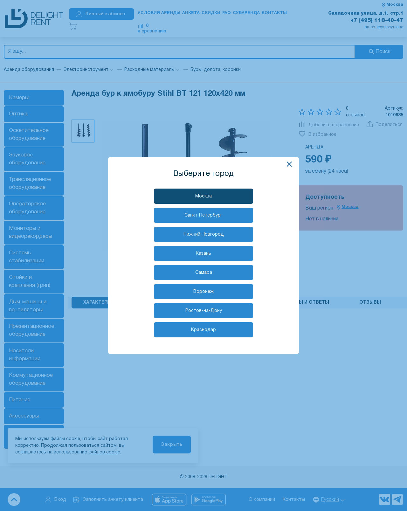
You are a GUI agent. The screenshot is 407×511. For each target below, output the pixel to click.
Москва (203, 196)
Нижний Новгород (203, 234)
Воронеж (203, 292)
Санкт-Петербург (203, 215)
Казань (203, 254)
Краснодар (203, 330)
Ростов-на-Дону (203, 311)
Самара (203, 273)
